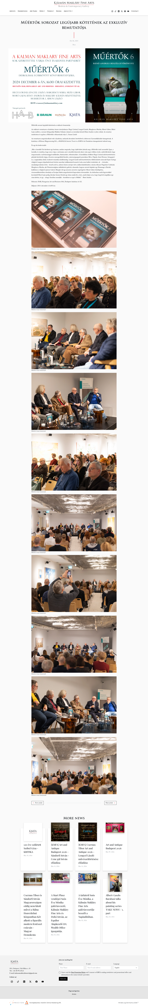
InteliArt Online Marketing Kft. (51, 1003)
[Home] (74, 4)
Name (61, 964)
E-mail (88, 964)
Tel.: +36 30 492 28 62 (17, 971)
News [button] (41, 11)
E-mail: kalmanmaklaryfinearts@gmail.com (23, 973)
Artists (12, 11)
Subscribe (63, 979)
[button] (37, 803)
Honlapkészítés (34, 1003)
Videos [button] (50, 11)
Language (116, 964)
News (74, 45)
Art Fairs (33, 11)
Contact (134, 11)
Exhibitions (22, 11)
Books (58, 11)
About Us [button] (67, 11)
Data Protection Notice (78, 972)
